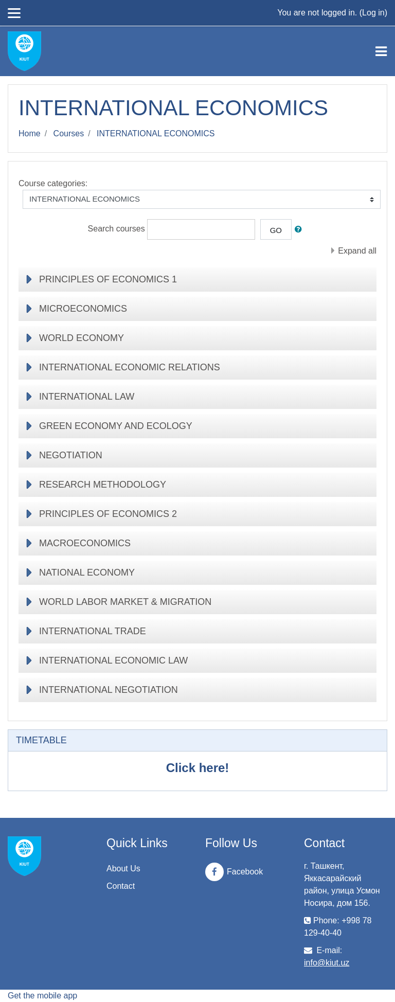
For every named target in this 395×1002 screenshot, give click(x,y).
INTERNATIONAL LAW (86, 396)
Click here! (197, 768)
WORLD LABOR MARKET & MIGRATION (125, 602)
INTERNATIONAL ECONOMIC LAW (113, 660)
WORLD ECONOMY (81, 338)
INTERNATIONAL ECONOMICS (155, 133)
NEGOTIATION (70, 455)
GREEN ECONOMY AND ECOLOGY (115, 426)
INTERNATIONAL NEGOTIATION (108, 690)
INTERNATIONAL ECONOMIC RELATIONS (129, 367)
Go (276, 230)
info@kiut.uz (326, 962)
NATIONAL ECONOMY (87, 572)
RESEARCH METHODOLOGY (102, 484)
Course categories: (53, 183)
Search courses (116, 228)
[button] (300, 229)
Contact (120, 886)
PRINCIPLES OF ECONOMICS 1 (108, 279)
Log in (373, 12)
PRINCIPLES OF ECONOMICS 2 (108, 514)
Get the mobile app (42, 995)
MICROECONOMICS (83, 308)
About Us (123, 868)
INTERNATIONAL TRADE (92, 631)
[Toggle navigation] (381, 51)
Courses (68, 133)
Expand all (357, 250)
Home (30, 133)
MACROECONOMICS (85, 543)
